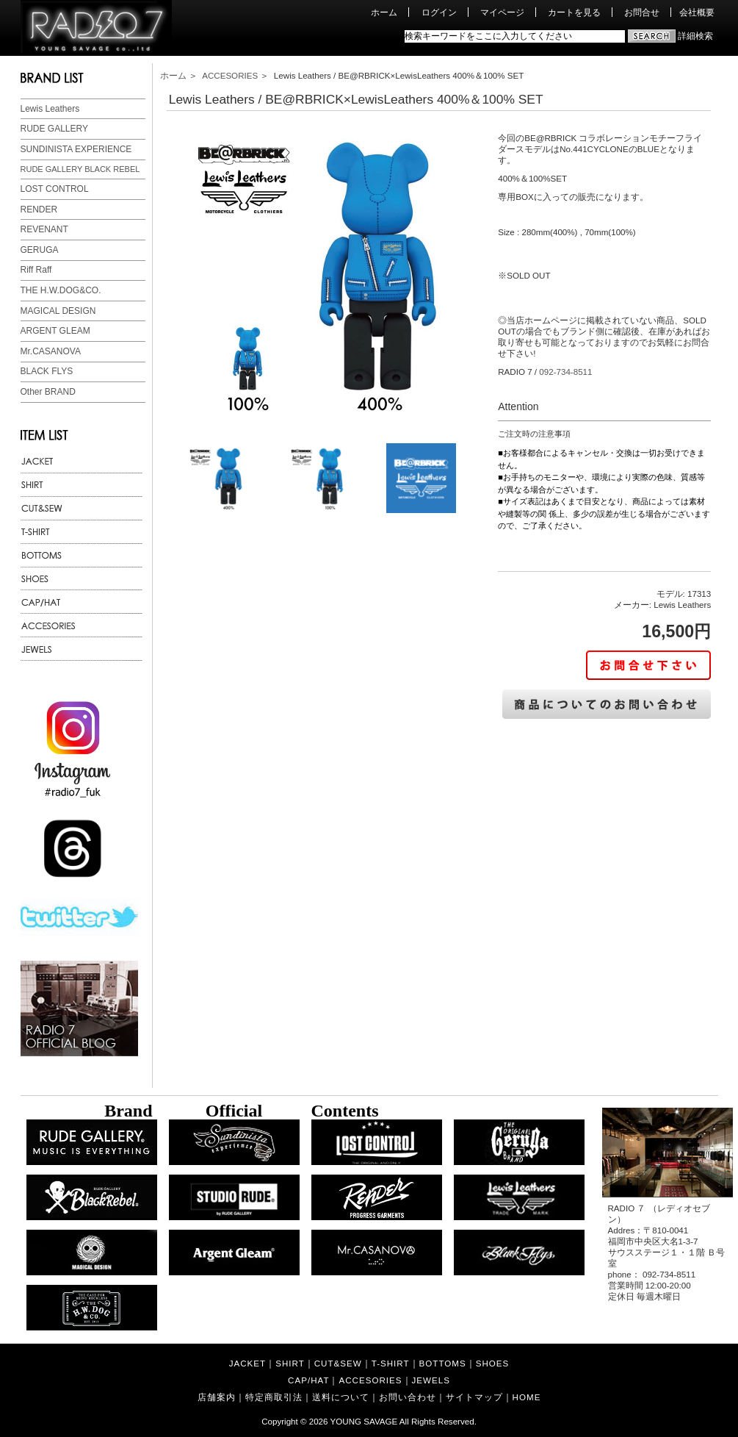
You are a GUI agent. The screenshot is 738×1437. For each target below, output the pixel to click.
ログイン (439, 12)
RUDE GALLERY (54, 128)
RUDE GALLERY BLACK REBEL (80, 169)
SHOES (493, 1363)
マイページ (502, 12)
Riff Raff (36, 270)
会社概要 (697, 12)
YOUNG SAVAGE (364, 1421)
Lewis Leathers (50, 109)
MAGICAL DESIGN (58, 311)
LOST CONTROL (55, 189)
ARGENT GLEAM (55, 331)
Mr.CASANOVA (51, 351)
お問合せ (641, 12)
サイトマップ (474, 1397)
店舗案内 (217, 1397)
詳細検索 (695, 35)
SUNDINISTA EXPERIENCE (76, 149)
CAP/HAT (308, 1380)
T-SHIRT (391, 1363)
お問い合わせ (407, 1397)
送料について (340, 1397)
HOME (527, 1397)
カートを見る (574, 12)
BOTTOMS (442, 1363)
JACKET (247, 1363)
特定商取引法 (274, 1397)
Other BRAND (48, 392)
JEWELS (431, 1380)
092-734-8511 (565, 371)
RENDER (39, 209)
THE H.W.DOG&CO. (61, 290)
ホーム (384, 12)
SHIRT (290, 1363)
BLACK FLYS (47, 371)
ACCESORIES (230, 75)
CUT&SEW (338, 1363)
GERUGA (40, 250)
